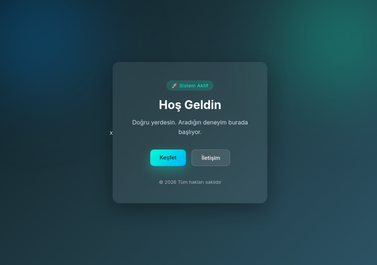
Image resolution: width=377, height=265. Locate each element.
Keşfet (168, 157)
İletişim (210, 158)
